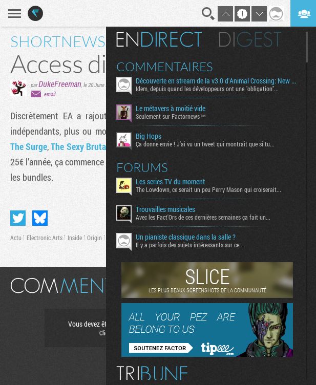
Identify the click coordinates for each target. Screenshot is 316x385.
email (49, 94)
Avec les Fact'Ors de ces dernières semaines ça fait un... (203, 217)
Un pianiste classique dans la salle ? (186, 237)
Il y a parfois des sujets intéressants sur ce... (190, 244)
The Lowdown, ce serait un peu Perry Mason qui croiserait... (208, 189)
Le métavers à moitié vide (170, 108)
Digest (250, 39)
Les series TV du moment (170, 182)
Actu (16, 237)
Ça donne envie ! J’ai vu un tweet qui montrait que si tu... (205, 143)
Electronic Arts (44, 237)
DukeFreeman (59, 83)
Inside (75, 237)
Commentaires (164, 66)
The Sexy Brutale (81, 146)
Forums (142, 167)
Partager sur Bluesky (40, 218)
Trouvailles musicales (165, 209)
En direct (159, 39)
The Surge (28, 146)
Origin (94, 237)
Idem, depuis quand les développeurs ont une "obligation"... (207, 88)
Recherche (208, 14)
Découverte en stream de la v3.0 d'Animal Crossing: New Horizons (217, 81)
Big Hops (148, 136)
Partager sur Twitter (18, 218)
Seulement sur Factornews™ (171, 116)
